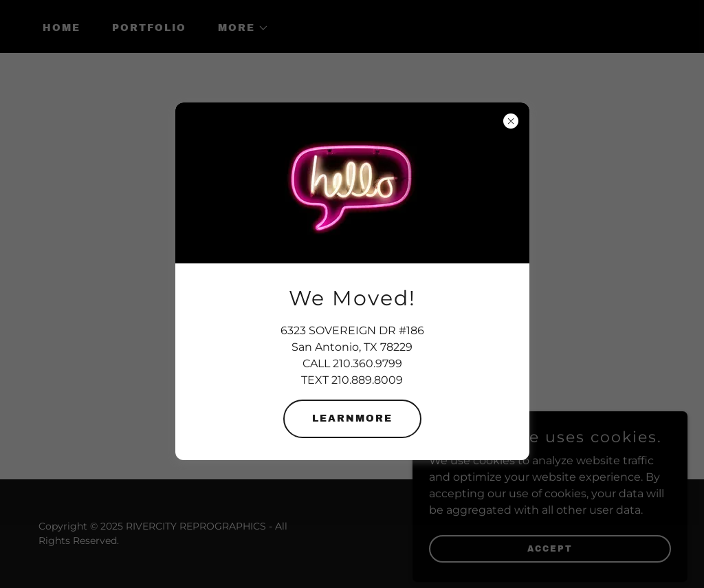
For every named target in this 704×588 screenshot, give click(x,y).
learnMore (352, 418)
